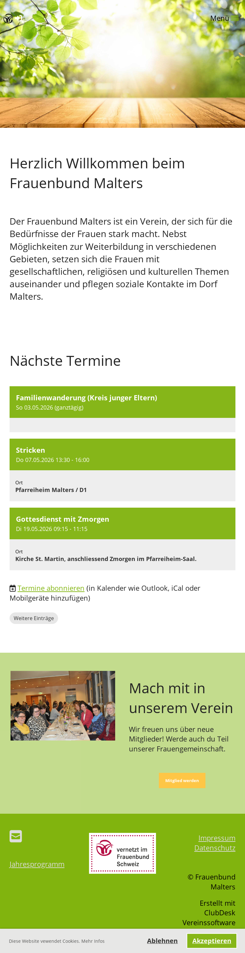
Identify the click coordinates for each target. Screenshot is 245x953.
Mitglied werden (182, 780)
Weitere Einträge (34, 618)
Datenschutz (214, 847)
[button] (122, 409)
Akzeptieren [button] (211, 940)
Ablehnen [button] (162, 940)
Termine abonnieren (51, 588)
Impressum (216, 837)
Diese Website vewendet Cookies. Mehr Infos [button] (57, 941)
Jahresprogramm (37, 864)
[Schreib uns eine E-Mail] (16, 836)
